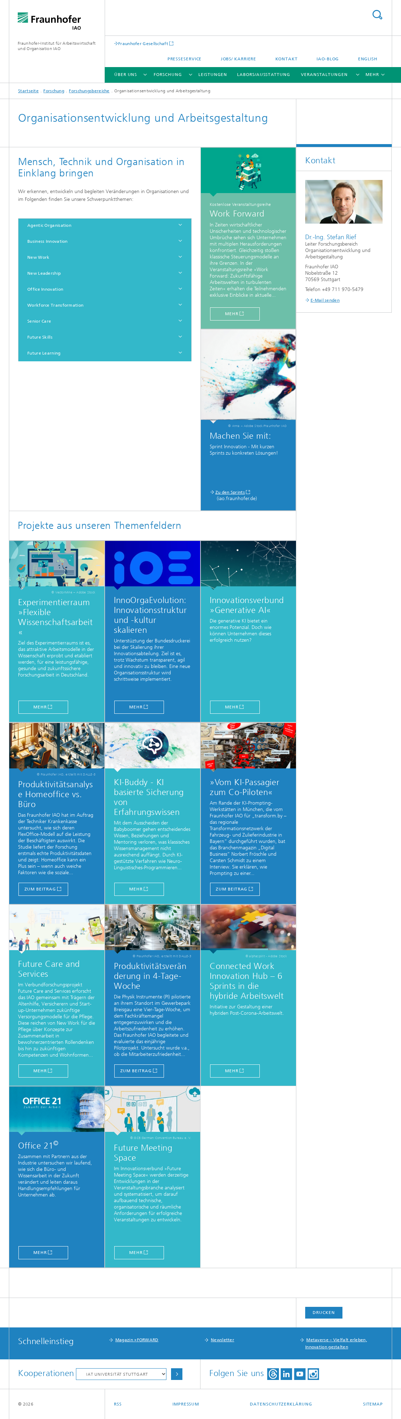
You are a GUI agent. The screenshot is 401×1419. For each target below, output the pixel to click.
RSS (118, 1404)
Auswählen (176, 1374)
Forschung (168, 74)
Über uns (125, 74)
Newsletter (222, 1339)
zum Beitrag (40, 889)
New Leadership (44, 273)
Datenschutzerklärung (281, 1404)
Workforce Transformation (55, 305)
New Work (38, 257)
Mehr (136, 889)
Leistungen (212, 74)
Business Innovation (47, 241)
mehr (231, 313)
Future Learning (44, 353)
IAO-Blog (328, 58)
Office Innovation (45, 289)
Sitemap (373, 1404)
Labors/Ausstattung (263, 74)
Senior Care (39, 321)
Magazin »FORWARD (137, 1339)
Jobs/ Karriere (239, 58)
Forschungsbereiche (89, 90)
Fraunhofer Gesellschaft (143, 43)
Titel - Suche (377, 15)
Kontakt (286, 58)
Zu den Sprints (230, 492)
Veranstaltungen (324, 74)
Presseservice (184, 58)
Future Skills (40, 337)
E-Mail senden (325, 300)
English (368, 58)
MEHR (231, 707)
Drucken (324, 1312)
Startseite (28, 90)
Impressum (185, 1404)
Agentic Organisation (49, 225)
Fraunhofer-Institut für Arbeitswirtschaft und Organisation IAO (56, 46)
